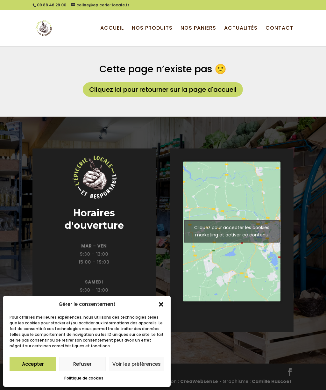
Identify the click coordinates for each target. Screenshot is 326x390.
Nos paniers (198, 29)
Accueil (112, 29)
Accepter (33, 364)
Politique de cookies (83, 378)
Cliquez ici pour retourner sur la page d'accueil (163, 89)
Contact (280, 29)
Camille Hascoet (272, 381)
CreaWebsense (199, 381)
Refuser (82, 364)
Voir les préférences (136, 364)
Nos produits (152, 29)
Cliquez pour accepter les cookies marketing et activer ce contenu (231, 231)
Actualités (241, 29)
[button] (161, 304)
